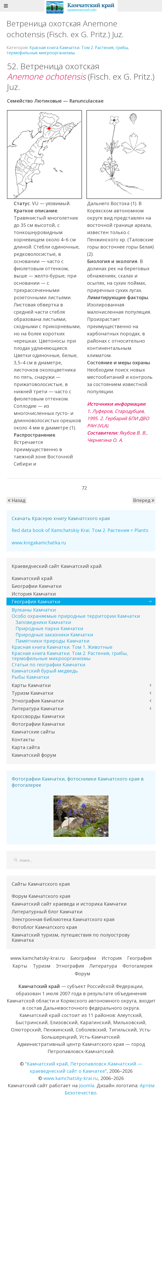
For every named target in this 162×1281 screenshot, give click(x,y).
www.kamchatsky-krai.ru (37, 958)
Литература (103, 965)
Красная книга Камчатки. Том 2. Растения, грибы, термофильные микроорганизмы (67, 50)
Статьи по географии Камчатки (48, 664)
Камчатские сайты (33, 732)
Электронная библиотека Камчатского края (63, 919)
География (139, 958)
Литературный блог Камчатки (47, 911)
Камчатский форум (34, 755)
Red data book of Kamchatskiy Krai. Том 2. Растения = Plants (80, 530)
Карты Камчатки (31, 685)
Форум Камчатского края (41, 896)
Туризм (41, 965)
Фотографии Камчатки (38, 724)
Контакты (23, 739)
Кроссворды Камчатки (38, 716)
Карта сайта (26, 747)
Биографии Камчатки (36, 586)
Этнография (70, 965)
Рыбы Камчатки (30, 677)
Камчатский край (32, 578)
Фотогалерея (137, 965)
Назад (16, 500)
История (112, 958)
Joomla (86, 1085)
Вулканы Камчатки (34, 610)
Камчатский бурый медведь (45, 671)
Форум (82, 973)
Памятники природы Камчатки (52, 641)
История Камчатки (34, 594)
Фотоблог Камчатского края (44, 927)
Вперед (143, 500)
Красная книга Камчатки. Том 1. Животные (62, 647)
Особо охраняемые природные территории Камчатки (76, 616)
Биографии (83, 958)
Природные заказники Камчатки (54, 634)
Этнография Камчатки (38, 701)
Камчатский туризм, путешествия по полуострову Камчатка (71, 937)
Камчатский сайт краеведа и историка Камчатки (69, 904)
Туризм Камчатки (32, 693)
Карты (19, 965)
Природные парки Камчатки (49, 628)
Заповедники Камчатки (43, 622)
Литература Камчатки (37, 708)
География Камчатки (36, 601)
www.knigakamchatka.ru (39, 542)
